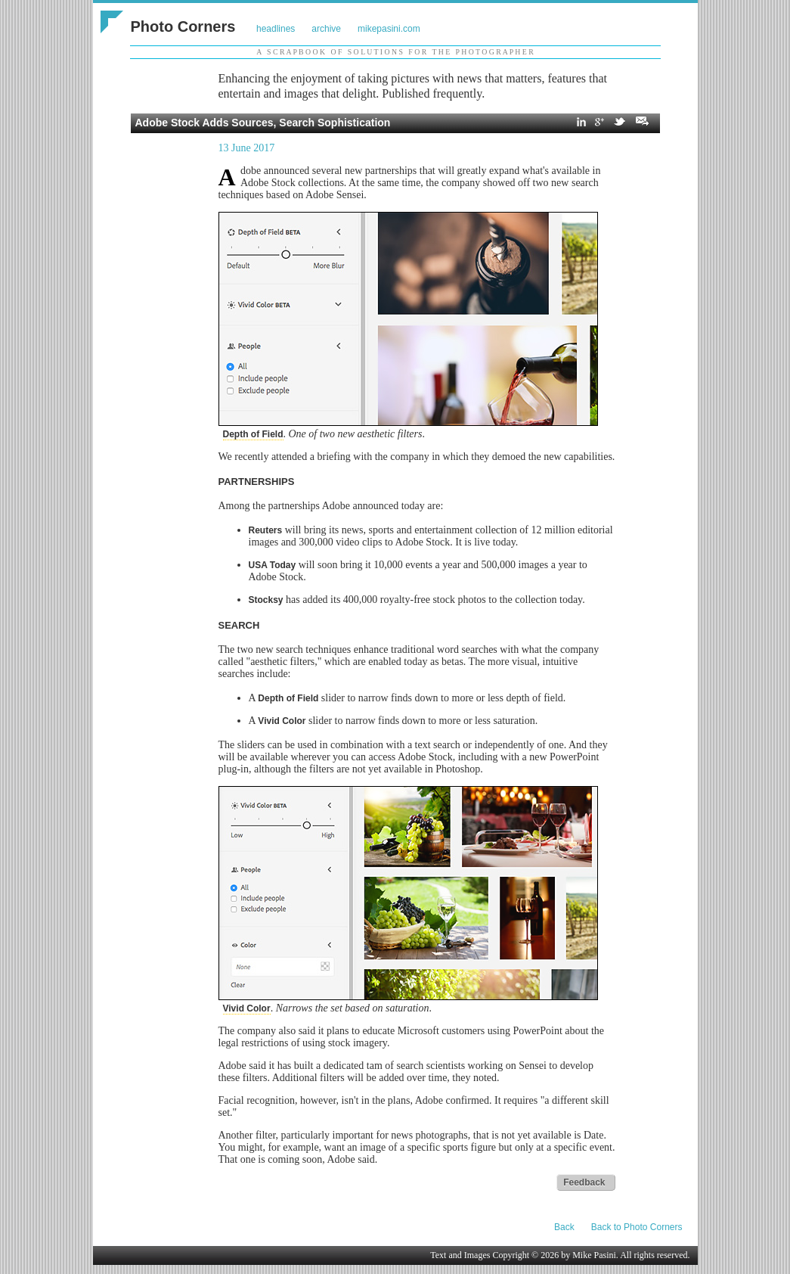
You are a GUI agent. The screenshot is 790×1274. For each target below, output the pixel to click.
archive (326, 28)
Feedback (584, 1182)
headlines (275, 28)
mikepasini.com (389, 28)
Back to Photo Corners (637, 1227)
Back (564, 1227)
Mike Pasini (594, 1255)
